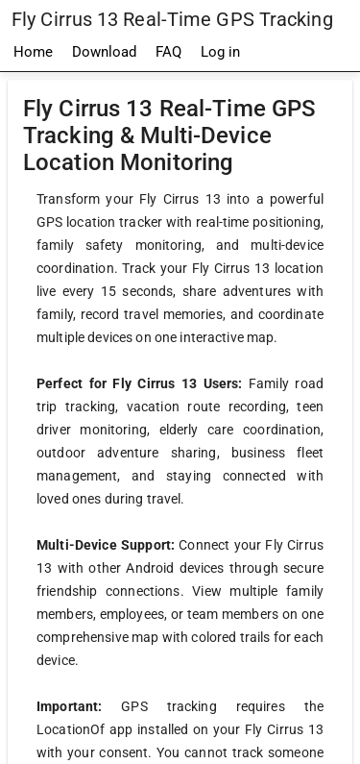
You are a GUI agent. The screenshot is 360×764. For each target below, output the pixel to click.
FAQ (168, 52)
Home (33, 52)
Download (104, 52)
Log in (220, 52)
